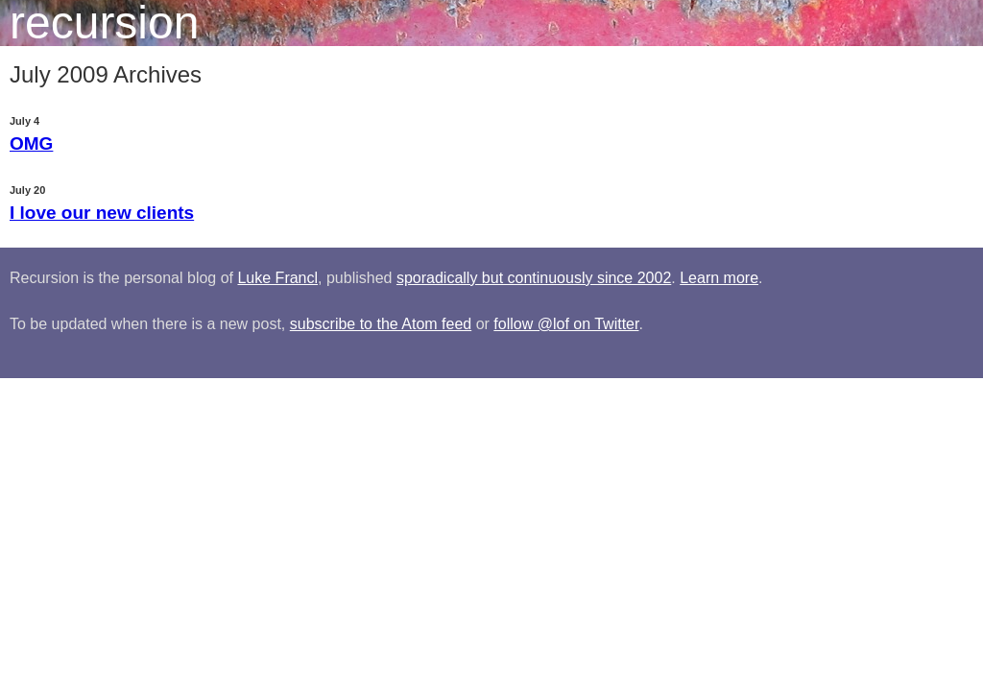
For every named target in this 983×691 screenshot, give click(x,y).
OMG (31, 143)
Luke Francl (277, 278)
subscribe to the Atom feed (380, 324)
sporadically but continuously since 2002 (533, 278)
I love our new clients (102, 213)
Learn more (719, 278)
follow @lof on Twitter (565, 324)
